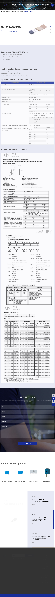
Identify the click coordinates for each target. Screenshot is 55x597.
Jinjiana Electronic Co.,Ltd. (11, 595)
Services (32, 4)
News (43, 4)
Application (20, 4)
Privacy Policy (42, 595)
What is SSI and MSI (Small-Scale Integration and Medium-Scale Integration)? (41, 538)
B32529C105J (47, 482)
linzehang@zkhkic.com (23, 1)
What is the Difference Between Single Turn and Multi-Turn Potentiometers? (40, 519)
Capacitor (13, 11)
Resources (37, 4)
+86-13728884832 (7, 1)
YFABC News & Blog (12, 503)
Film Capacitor (20, 11)
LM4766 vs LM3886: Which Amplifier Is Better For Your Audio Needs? (41, 500)
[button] (50, 26)
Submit (30, 555)
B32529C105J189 (7, 482)
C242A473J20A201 (28, 11)
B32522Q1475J (33, 482)
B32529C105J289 (20, 482)
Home (4, 11)
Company (26, 4)
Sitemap (36, 595)
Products (14, 4)
